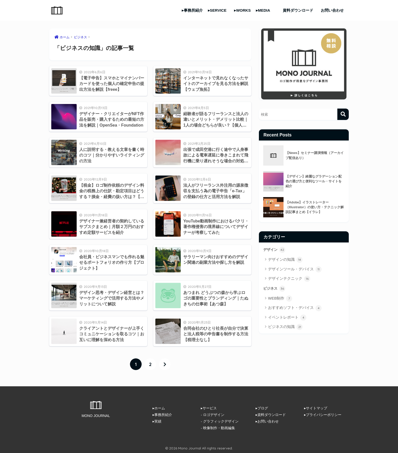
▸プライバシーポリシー (322, 414)
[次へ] (165, 364)
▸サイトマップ (315, 408)
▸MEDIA (263, 10)
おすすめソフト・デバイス (295, 308)
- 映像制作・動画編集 (218, 427)
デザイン (274, 250)
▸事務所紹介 (192, 10)
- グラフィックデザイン (219, 421)
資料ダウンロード (298, 10)
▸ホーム (159, 408)
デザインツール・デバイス (295, 269)
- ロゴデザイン (212, 414)
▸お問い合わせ (267, 421)
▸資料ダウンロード (271, 414)
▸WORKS (242, 10)
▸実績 (157, 421)
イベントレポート (287, 318)
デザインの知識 (285, 260)
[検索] (343, 114)
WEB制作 (280, 299)
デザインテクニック (289, 279)
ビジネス (274, 289)
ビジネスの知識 (285, 327)
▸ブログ (262, 408)
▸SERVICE (217, 10)
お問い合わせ (332, 10)
